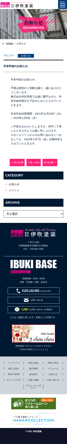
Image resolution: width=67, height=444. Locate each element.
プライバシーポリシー (33, 386)
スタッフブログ (13, 380)
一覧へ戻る (33, 162)
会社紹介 (33, 374)
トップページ (13, 363)
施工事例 (33, 368)
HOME (9, 43)
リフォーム (53, 368)
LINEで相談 (33, 380)
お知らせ (14, 184)
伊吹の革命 (53, 363)
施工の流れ (13, 368)
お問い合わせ (53, 380)
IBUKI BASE (14, 374)
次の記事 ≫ (50, 162)
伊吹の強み (33, 363)
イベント (14, 190)
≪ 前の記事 (17, 162)
